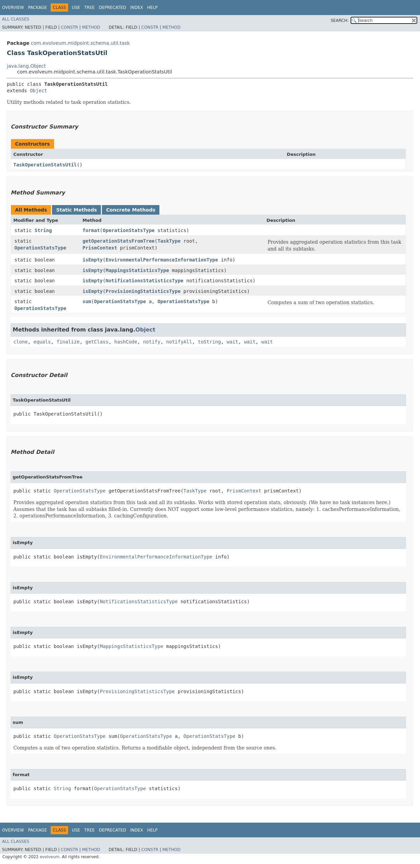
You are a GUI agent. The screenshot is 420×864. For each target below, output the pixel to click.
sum (86, 301)
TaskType (168, 241)
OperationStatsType (129, 230)
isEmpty (92, 259)
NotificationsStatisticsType (145, 280)
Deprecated (112, 7)
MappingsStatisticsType (137, 270)
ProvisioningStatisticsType (143, 291)
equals (42, 342)
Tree (89, 7)
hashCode (125, 342)
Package (37, 7)
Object (38, 90)
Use (76, 7)
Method (91, 27)
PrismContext (99, 248)
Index (136, 7)
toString (209, 342)
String (43, 230)
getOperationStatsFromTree (118, 241)
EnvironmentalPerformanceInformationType (162, 259)
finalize (67, 342)
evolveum (49, 856)
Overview (13, 7)
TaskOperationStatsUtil (45, 164)
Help (152, 7)
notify (151, 342)
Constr (69, 27)
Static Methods (76, 210)
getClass (97, 342)
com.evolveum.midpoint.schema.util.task (80, 43)
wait (232, 342)
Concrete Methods (130, 210)
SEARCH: (340, 20)
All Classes (15, 19)
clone (20, 342)
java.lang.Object (26, 66)
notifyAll (179, 342)
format (91, 230)
